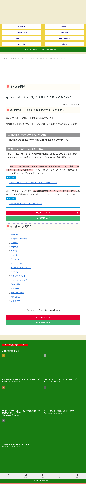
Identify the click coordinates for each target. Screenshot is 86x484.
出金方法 (14, 255)
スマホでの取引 (17, 264)
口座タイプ (15, 301)
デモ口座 (14, 234)
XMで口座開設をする (43, 218)
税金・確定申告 (17, 293)
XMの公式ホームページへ (43, 213)
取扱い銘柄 (15, 284)
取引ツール (15, 259)
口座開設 (14, 243)
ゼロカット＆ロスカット (21, 280)
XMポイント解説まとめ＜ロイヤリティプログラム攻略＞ (33, 183)
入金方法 (14, 251)
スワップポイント (18, 276)
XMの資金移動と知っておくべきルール (25, 204)
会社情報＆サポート (19, 238)
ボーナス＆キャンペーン (21, 268)
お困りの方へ (16, 297)
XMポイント (16, 272)
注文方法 (14, 247)
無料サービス (16, 288)
